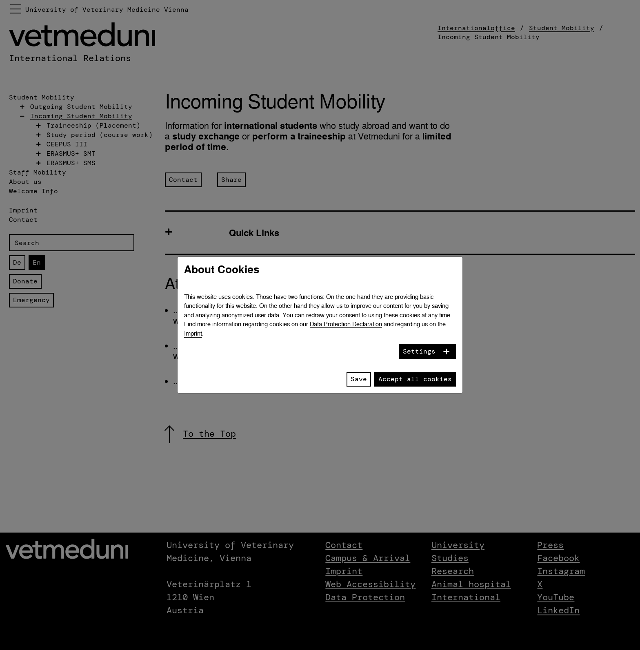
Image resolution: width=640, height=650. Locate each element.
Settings (419, 351)
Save (359, 379)
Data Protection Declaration (346, 324)
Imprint (193, 333)
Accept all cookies (415, 379)
